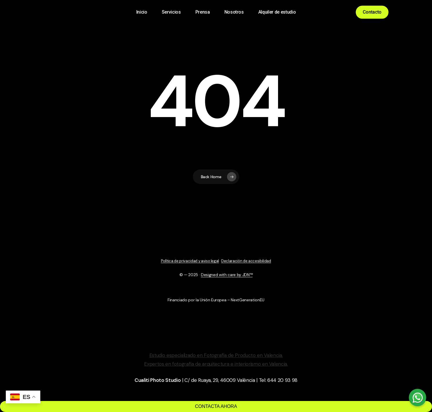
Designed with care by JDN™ (227, 274)
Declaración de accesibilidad (246, 260)
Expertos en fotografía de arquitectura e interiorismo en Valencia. (216, 364)
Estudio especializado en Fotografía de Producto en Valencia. (216, 355)
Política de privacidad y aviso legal (190, 260)
